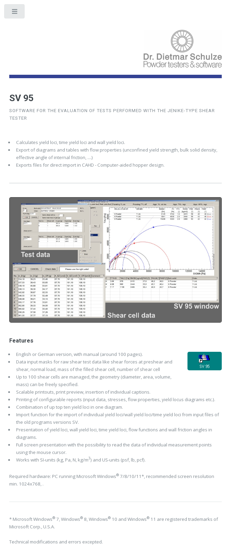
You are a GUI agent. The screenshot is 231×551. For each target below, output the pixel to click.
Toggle (15, 13)
